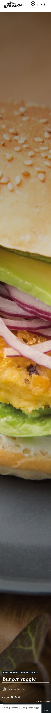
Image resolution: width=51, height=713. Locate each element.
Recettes (14, 708)
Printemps (14, 672)
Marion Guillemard (18, 689)
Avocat (24, 672)
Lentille (34, 672)
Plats (5, 672)
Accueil (5, 708)
